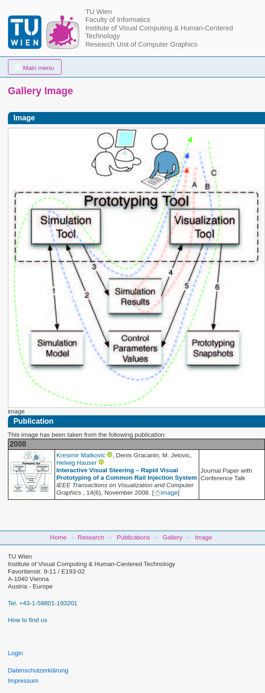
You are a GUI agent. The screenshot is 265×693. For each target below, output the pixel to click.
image (166, 492)
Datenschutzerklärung (38, 670)
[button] (35, 67)
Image (203, 537)
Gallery (172, 537)
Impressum (23, 680)
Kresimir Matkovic (80, 455)
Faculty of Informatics (117, 19)
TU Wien (98, 11)
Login (15, 653)
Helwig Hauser (76, 462)
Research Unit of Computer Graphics (141, 44)
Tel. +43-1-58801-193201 (42, 603)
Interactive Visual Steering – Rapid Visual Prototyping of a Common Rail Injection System (126, 474)
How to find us (27, 619)
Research (90, 537)
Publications (133, 537)
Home (58, 537)
